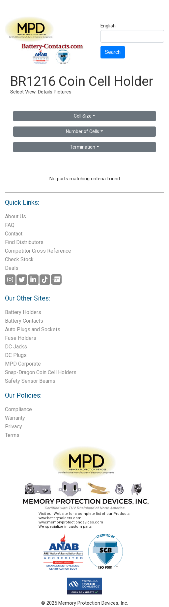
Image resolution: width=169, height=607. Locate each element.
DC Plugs (16, 355)
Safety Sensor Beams (30, 381)
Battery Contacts (24, 321)
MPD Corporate (23, 364)
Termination (82, 147)
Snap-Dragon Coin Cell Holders (40, 372)
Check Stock (19, 259)
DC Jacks (16, 346)
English (108, 26)
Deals (11, 268)
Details (45, 92)
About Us (15, 216)
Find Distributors (24, 242)
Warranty (15, 418)
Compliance (18, 409)
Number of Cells (82, 131)
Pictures (62, 92)
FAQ (9, 225)
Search (113, 52)
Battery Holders (23, 312)
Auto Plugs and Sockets (32, 329)
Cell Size (83, 116)
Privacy (13, 426)
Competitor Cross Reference (38, 251)
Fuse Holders (20, 338)
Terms (12, 435)
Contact (13, 234)
